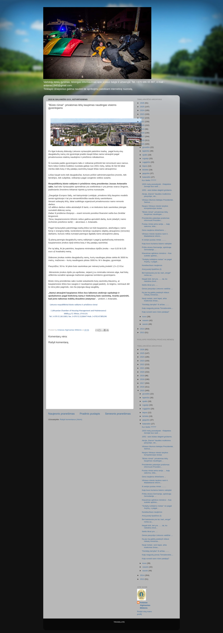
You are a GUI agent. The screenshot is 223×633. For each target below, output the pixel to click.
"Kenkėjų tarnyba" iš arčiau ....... (155, 304)
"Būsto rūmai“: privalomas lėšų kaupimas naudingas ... (155, 213)
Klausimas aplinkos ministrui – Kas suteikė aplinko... (157, 254)
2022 (142, 118)
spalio (145, 155)
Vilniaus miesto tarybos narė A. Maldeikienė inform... (155, 235)
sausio (145, 324)
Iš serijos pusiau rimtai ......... (154, 240)
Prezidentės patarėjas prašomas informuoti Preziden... (156, 219)
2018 (142, 133)
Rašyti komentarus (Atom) (71, 419)
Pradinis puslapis (90, 413)
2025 (142, 107)
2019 (142, 129)
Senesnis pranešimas (118, 413)
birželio (145, 170)
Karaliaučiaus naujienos (152, 265)
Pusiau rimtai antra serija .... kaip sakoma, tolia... (156, 225)
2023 (142, 114)
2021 (142, 121)
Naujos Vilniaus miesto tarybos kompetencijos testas (155, 207)
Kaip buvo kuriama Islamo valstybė (157, 244)
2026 (142, 103)
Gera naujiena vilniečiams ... (154, 230)
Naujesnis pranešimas (61, 413)
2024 (142, 110)
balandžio (146, 177)
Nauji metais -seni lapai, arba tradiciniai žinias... (154, 299)
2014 (142, 329)
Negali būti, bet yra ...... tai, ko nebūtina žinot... (154, 280)
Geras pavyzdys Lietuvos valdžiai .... (157, 289)
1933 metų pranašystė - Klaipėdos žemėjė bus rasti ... (156, 185)
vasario (145, 320)
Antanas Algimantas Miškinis (145, 605)
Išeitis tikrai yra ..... (150, 285)
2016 (142, 140)
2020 (142, 125)
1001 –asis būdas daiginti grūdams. (157, 190)
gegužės (146, 173)
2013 (142, 332)
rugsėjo (145, 158)
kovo (144, 317)
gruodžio (146, 147)
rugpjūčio (146, 162)
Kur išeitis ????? (149, 180)
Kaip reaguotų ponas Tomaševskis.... (157, 308)
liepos (145, 166)
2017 (142, 136)
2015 (142, 144)
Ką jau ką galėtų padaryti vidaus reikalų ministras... (155, 293)
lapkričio (146, 151)
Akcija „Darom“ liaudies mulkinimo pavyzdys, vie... (156, 195)
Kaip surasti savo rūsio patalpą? (155, 312)
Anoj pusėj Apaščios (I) (151, 269)
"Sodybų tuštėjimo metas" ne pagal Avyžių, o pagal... (157, 260)
